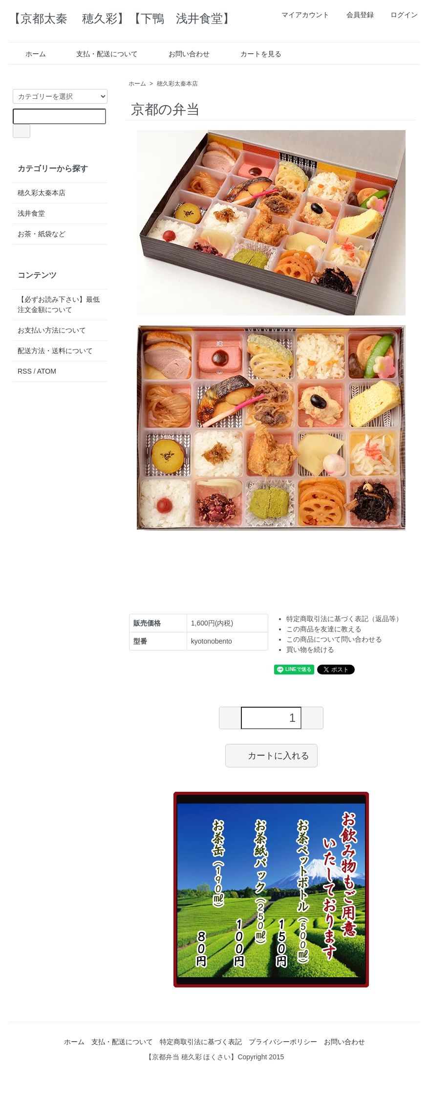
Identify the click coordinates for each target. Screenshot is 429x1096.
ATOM (46, 371)
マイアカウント (300, 15)
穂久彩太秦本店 (177, 83)
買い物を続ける (310, 649)
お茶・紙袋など (41, 234)
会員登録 (355, 15)
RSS (25, 371)
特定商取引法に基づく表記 (201, 1042)
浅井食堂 (31, 213)
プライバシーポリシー (283, 1042)
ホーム (28, 54)
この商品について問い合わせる (334, 639)
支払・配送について (100, 54)
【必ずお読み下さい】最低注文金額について (59, 304)
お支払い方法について (52, 330)
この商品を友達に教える (324, 629)
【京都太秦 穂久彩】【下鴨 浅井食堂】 (122, 18)
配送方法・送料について (55, 351)
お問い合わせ (182, 54)
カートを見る (253, 54)
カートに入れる (271, 755)
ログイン (399, 15)
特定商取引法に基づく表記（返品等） (344, 619)
